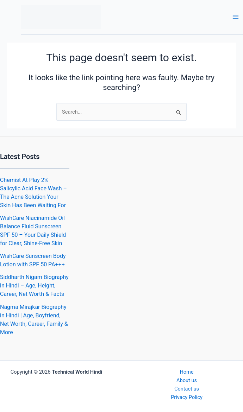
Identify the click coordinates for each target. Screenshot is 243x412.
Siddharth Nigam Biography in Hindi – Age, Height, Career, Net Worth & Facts (34, 285)
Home (186, 372)
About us (186, 380)
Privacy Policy (186, 397)
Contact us (186, 389)
